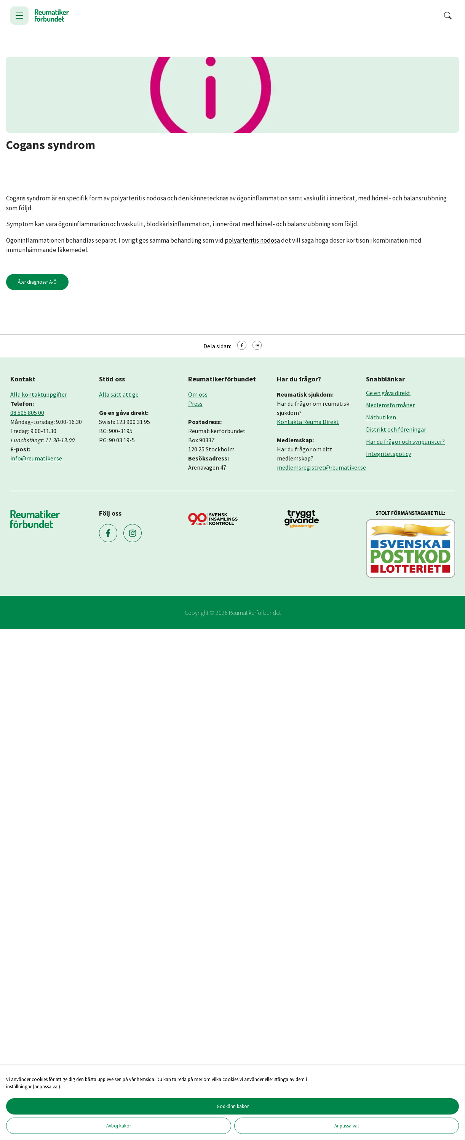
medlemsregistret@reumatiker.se (321, 467)
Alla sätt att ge (119, 394)
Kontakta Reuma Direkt (308, 422)
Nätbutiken (381, 417)
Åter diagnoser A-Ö (37, 282)
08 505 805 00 (27, 412)
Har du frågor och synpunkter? (405, 441)
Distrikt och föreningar (396, 429)
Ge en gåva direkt (388, 393)
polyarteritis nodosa (252, 240)
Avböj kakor (118, 1126)
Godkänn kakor (233, 1106)
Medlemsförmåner (390, 405)
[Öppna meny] (19, 15)
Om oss (198, 394)
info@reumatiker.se (36, 458)
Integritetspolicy (388, 453)
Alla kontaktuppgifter (38, 394)
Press (195, 403)
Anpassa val (346, 1126)
